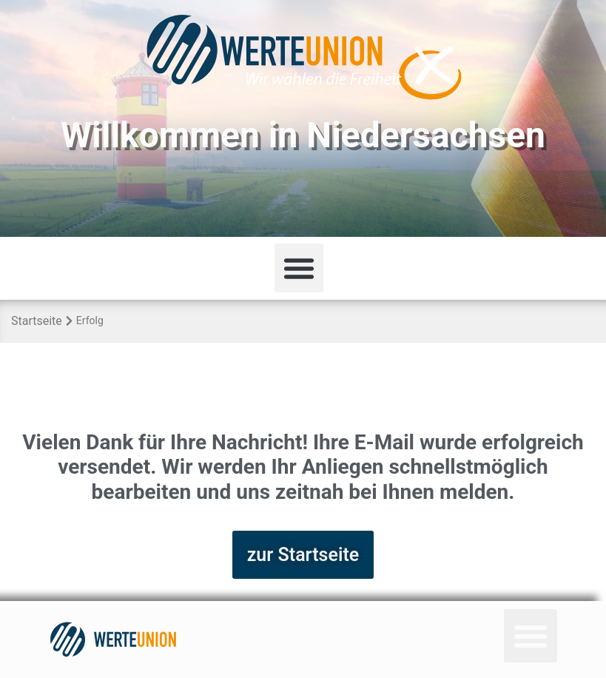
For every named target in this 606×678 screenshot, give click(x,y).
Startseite (36, 321)
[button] (299, 268)
